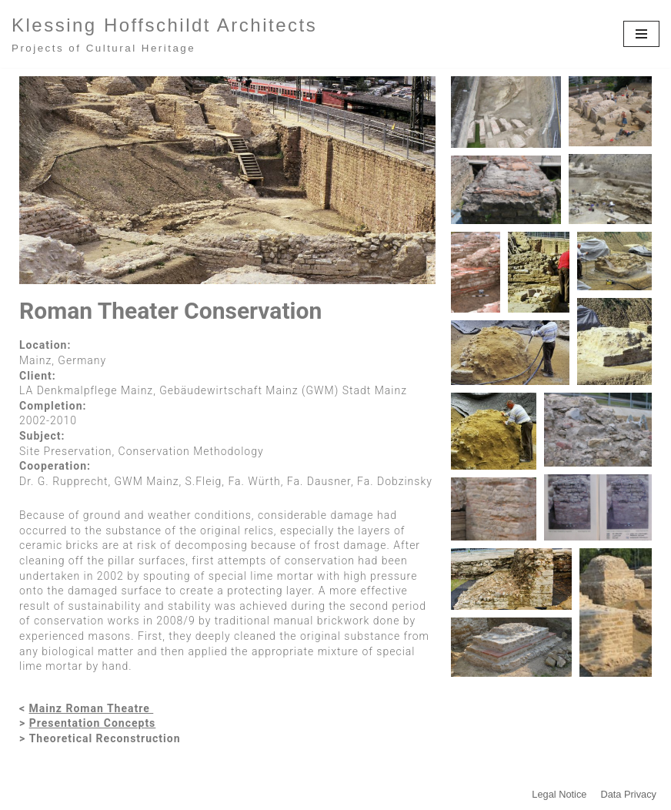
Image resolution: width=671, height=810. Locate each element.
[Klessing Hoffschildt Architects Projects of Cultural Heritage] (164, 34)
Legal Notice (559, 794)
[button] (506, 112)
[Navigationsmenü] (641, 34)
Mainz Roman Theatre (91, 708)
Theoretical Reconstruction (105, 738)
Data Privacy (628, 794)
